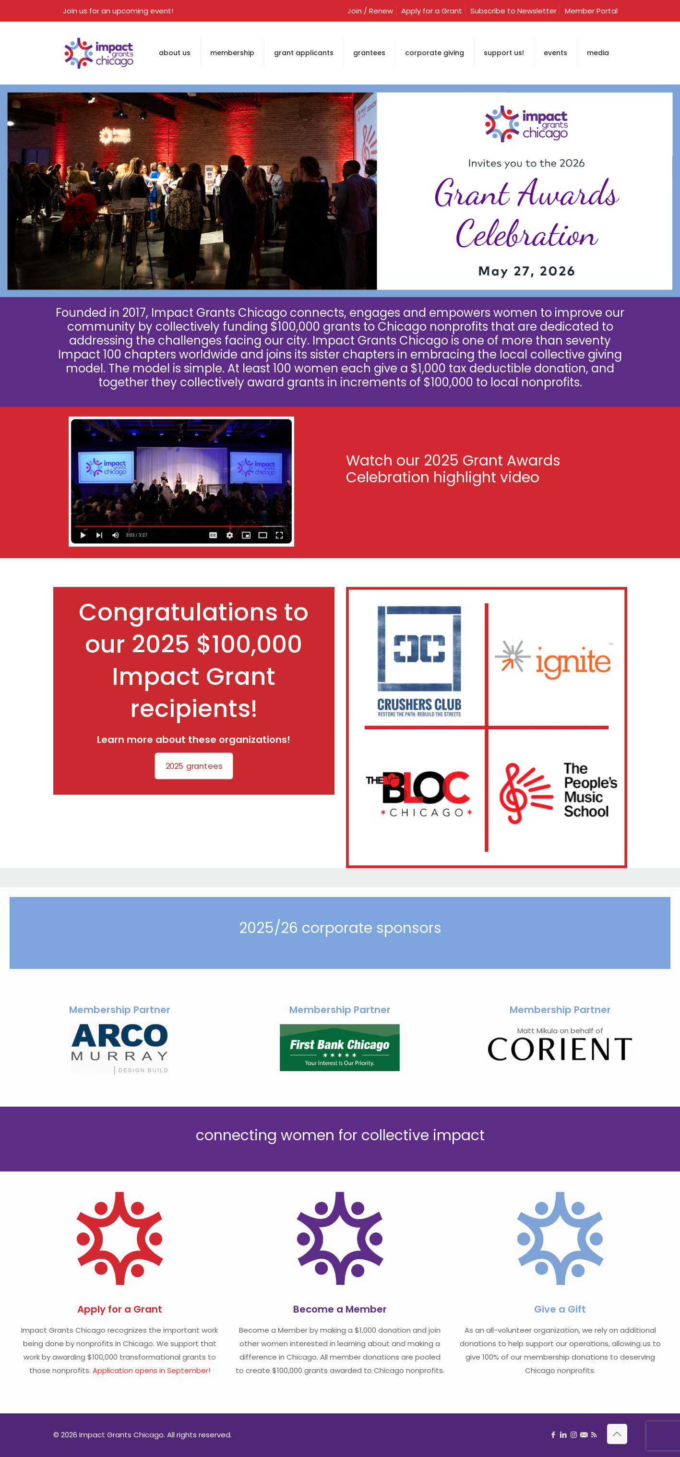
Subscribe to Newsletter (513, 11)
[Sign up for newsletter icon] (583, 1435)
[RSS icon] (593, 1435)
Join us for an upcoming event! (118, 11)
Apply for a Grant (431, 11)
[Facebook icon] (553, 1435)
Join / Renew (370, 11)
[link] (486, 727)
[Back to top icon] (617, 1434)
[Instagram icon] (573, 1435)
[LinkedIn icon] (563, 1435)
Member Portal (591, 11)
